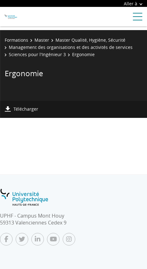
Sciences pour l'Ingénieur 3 (37, 54)
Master (41, 40)
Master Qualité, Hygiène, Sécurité (90, 40)
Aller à (133, 4)
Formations (16, 40)
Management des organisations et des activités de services (71, 47)
